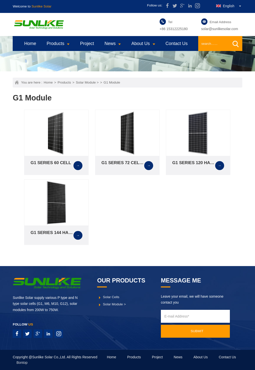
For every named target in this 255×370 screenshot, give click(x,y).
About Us (140, 43)
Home (30, 43)
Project (87, 43)
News (110, 43)
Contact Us (177, 43)
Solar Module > (87, 82)
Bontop (21, 363)
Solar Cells (111, 297)
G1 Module (112, 82)
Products (55, 43)
